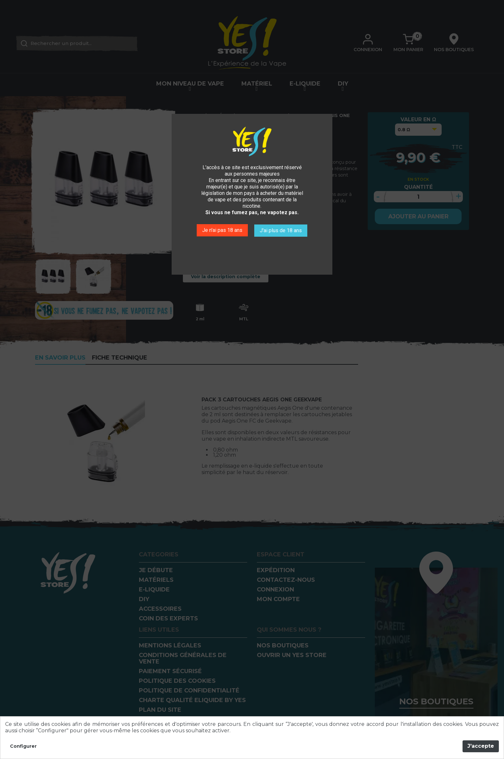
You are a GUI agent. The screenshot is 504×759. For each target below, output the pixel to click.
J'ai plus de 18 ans (281, 230)
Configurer (23, 746)
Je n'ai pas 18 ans (222, 230)
